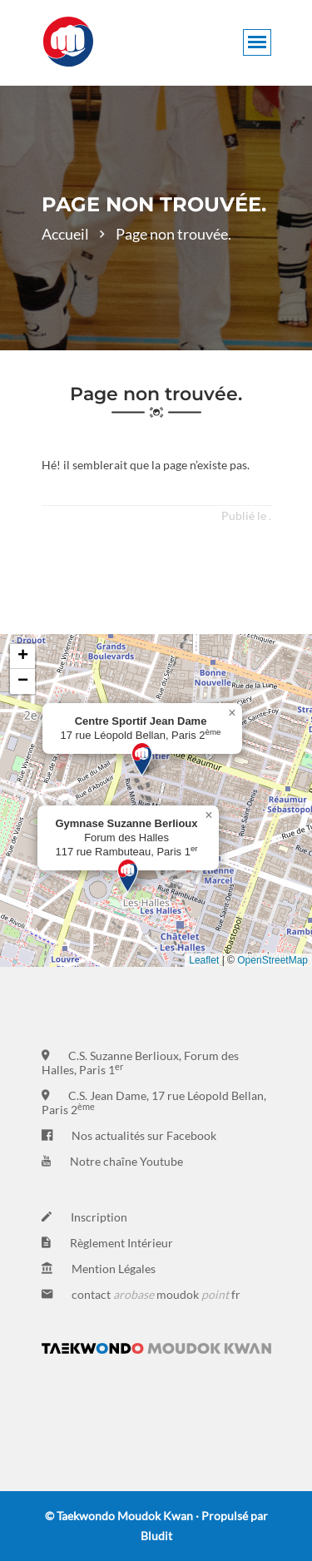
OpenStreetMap (272, 960)
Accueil (65, 234)
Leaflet (204, 960)
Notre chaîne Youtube (126, 1161)
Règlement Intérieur (121, 1243)
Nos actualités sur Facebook (144, 1135)
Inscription (99, 1217)
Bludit (156, 1536)
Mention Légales (114, 1268)
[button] (141, 759)
